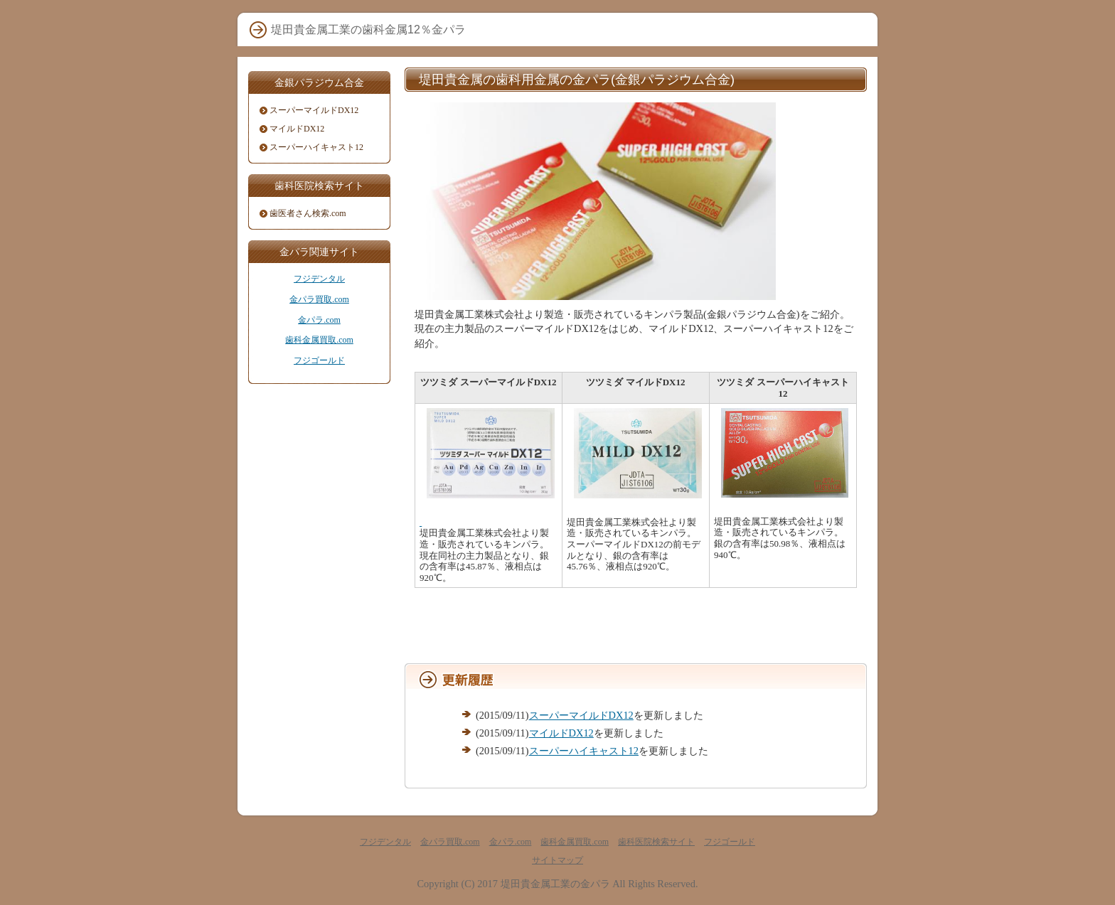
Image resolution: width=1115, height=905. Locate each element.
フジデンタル (319, 279)
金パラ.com (319, 320)
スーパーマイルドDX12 (581, 715)
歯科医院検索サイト (656, 842)
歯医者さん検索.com (308, 213)
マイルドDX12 (561, 733)
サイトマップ (557, 860)
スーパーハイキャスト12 (584, 750)
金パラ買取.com (319, 299)
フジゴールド (319, 360)
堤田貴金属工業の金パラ (555, 883)
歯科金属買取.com (319, 340)
